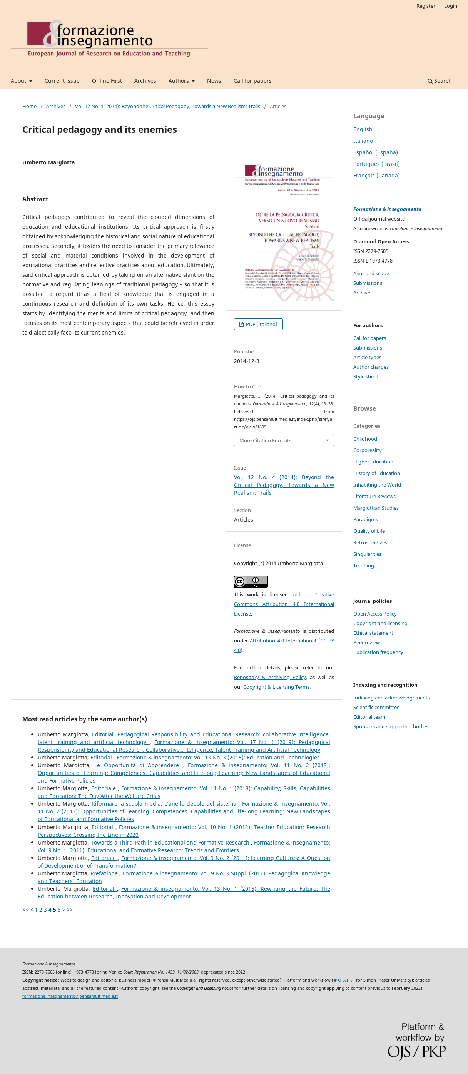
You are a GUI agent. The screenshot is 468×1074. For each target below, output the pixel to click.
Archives (145, 80)
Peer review (366, 642)
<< (25, 909)
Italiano (363, 140)
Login (450, 5)
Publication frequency (378, 652)
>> (70, 909)
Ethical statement (373, 632)
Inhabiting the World (377, 484)
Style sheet (365, 376)
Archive (361, 292)
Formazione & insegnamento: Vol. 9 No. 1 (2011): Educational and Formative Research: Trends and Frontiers (184, 846)
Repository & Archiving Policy (270, 677)
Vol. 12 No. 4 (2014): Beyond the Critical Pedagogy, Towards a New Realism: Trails (167, 106)
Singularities (367, 553)
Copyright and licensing (380, 623)
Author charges (371, 366)
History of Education (376, 473)
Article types (367, 357)
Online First (107, 80)
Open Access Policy (375, 613)
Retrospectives (370, 542)
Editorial (102, 757)
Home (29, 106)
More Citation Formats (265, 440)
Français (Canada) (376, 175)
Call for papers (253, 80)
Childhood (365, 438)
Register (425, 5)
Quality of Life (369, 530)
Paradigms (365, 519)
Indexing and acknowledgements (391, 697)
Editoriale (104, 788)
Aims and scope (371, 273)
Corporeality (367, 450)
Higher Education (373, 461)
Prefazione (104, 873)
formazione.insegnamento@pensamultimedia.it (70, 996)
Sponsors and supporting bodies (390, 726)
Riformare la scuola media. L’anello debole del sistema (165, 803)
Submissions (367, 282)
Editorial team (369, 716)
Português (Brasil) (376, 163)
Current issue (62, 80)
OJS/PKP (346, 980)
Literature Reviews (374, 496)
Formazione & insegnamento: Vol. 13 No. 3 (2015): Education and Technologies (218, 757)
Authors (180, 80)
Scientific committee (376, 707)
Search (440, 80)
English (363, 129)
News (214, 80)
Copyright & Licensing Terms (276, 686)
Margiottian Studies (376, 507)
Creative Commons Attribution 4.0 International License (284, 604)
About (19, 80)
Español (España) (375, 152)
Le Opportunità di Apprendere (138, 765)
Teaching (363, 565)
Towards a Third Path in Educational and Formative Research (171, 842)
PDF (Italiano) (261, 324)
